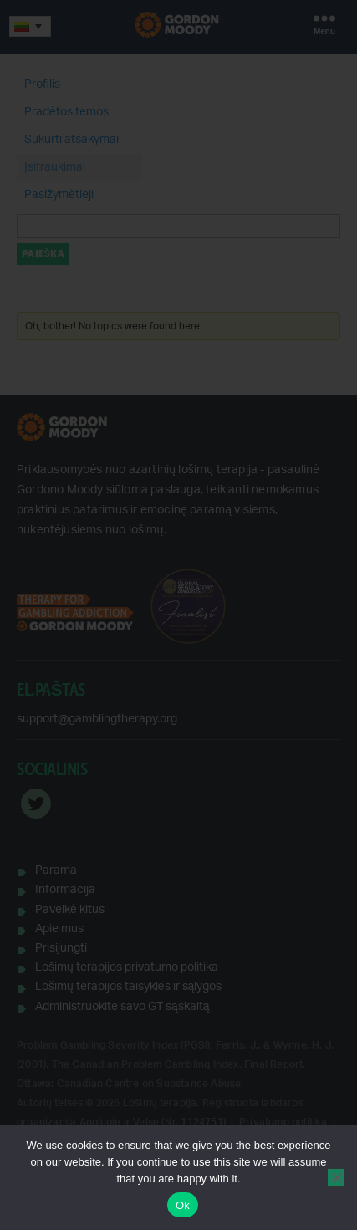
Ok (183, 1205)
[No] (336, 1177)
